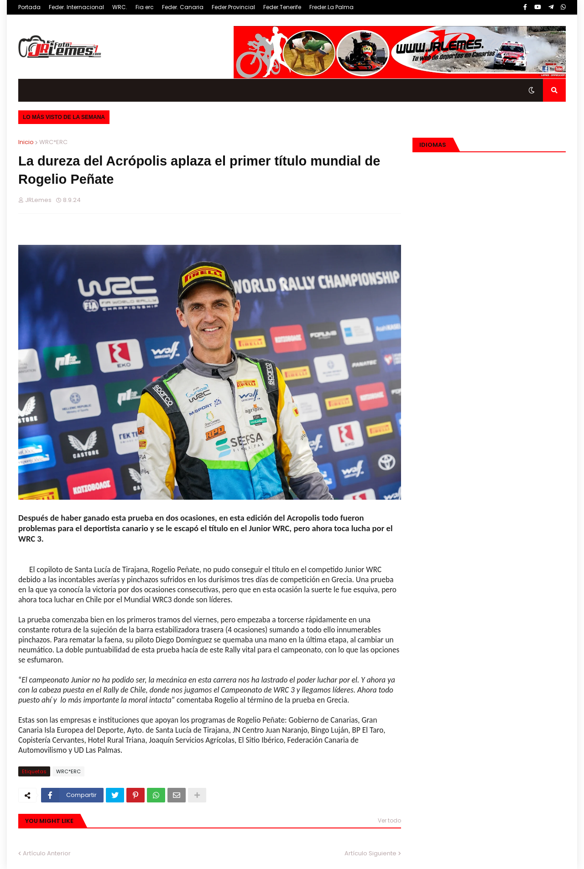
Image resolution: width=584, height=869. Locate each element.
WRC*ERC (53, 142)
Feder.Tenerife (282, 7)
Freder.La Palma (331, 7)
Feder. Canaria (182, 7)
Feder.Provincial (233, 7)
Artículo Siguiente (370, 853)
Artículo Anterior (47, 853)
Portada (29, 7)
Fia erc (145, 7)
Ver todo (389, 820)
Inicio (26, 142)
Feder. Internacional (76, 7)
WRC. (119, 7)
